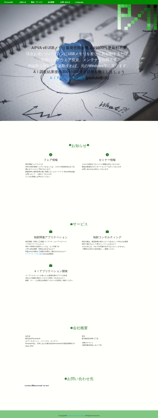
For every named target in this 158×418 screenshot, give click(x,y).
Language (79, 2)
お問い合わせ (65, 2)
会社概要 (51, 2)
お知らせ (22, 2)
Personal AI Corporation (76, 415)
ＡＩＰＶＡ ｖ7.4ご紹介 (34, 254)
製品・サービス (37, 2)
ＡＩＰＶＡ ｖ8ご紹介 (67, 77)
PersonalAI (8, 2)
